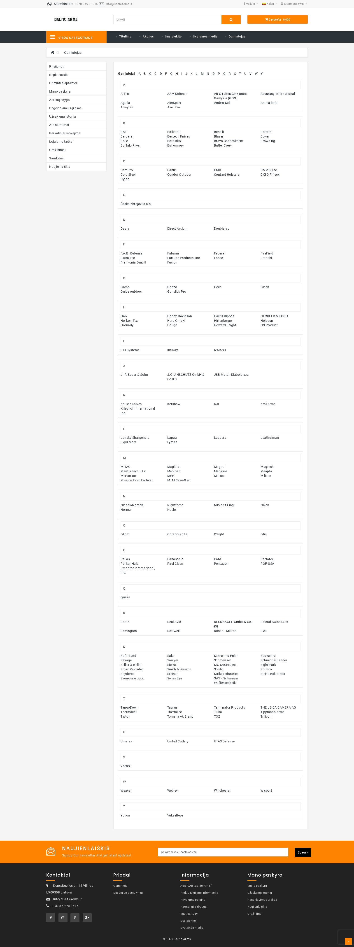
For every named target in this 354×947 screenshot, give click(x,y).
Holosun (267, 320)
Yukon (125, 815)
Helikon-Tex (129, 320)
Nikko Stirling (224, 505)
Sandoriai (56, 158)
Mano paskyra (60, 91)
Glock (265, 287)
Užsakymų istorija (62, 116)
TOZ (217, 716)
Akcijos (148, 36)
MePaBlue (128, 476)
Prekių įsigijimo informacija (199, 892)
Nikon (265, 505)
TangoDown (130, 707)
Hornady (127, 325)
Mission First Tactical (136, 480)
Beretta (266, 132)
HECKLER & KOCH (274, 316)
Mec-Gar (173, 471)
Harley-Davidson (179, 316)
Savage (126, 660)
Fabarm (173, 253)
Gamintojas (237, 36)
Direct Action (177, 228)
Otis (264, 534)
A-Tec (125, 94)
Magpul (219, 467)
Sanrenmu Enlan (226, 656)
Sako (171, 656)
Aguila (125, 103)
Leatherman (270, 437)
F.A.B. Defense (131, 253)
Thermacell (129, 712)
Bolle (124, 141)
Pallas (125, 559)
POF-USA (267, 563)
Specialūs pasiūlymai (128, 892)
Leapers (220, 437)
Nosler (172, 509)
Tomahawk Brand (180, 716)
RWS (264, 631)
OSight (219, 534)
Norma (126, 509)
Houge (172, 325)
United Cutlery (178, 741)
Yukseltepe (175, 815)
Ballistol (173, 132)
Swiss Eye (174, 678)
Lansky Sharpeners (135, 437)
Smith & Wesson (179, 669)
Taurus (172, 707)
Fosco (218, 258)
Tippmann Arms (272, 712)
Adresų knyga (59, 100)
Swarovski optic (132, 678)
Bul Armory (175, 145)
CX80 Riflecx (270, 174)
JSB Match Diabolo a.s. (231, 374)
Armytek (127, 107)
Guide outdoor (131, 291)
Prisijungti (57, 66)
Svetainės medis (205, 36)
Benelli (219, 132)
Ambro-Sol (222, 103)
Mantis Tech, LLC (133, 471)
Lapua (172, 437)
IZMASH (220, 350)
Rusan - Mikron (225, 631)
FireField (267, 253)
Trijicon (266, 716)
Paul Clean (175, 563)
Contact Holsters (227, 174)
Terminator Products (229, 707)
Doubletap (222, 228)
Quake (125, 597)
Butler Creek (223, 145)
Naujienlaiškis (59, 166)
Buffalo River (130, 145)
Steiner (172, 674)
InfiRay (172, 350)
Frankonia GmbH (133, 262)
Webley (172, 790)
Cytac (125, 179)
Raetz (125, 622)
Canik (171, 170)
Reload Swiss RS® (274, 622)
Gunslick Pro (176, 291)
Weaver (126, 790)
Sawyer (172, 660)
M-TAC (125, 467)
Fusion (172, 262)
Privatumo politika (192, 899)
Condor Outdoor (179, 174)
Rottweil (173, 631)
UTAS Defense (224, 741)
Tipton (125, 716)
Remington (129, 631)
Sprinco (266, 669)
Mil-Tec (219, 476)
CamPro (127, 170)
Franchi (266, 258)
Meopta (266, 471)
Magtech (267, 467)
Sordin (219, 669)
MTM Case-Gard (179, 480)
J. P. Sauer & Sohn (134, 374)
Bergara (127, 136)
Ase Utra (173, 107)
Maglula (173, 467)
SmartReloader (132, 669)
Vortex (125, 766)
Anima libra (269, 103)
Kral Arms (268, 404)
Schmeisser (222, 660)
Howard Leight (225, 325)
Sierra (171, 665)
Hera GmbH (176, 320)
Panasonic (175, 559)
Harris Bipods (224, 316)
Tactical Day (189, 913)
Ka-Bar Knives (131, 404)
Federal (219, 253)
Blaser (219, 136)
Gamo (125, 287)
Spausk (303, 852)
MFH (171, 476)
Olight (125, 534)
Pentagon (221, 563)
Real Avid (174, 622)
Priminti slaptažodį (63, 83)
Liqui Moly (128, 442)
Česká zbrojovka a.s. (136, 204)
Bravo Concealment (229, 141)
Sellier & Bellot (131, 665)
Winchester (222, 790)
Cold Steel (128, 174)
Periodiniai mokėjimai (65, 133)
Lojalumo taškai (61, 141)
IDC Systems (130, 350)
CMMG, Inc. (269, 170)
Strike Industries (226, 674)
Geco (218, 287)
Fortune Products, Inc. (184, 258)
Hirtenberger (223, 320)
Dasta (125, 228)
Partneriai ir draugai (193, 906)
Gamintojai (120, 885)
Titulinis (125, 36)
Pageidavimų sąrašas (65, 108)
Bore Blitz (174, 141)
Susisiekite (173, 36)
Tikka (218, 712)
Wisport (266, 790)
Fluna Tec (128, 258)
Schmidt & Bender (274, 660)
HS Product (269, 325)
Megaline (221, 471)
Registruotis (58, 75)
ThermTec (174, 712)
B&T (124, 132)
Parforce (267, 559)
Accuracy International (278, 94)
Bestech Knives (178, 136)
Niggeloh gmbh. (132, 505)
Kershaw (174, 404)
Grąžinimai (57, 150)
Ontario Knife (177, 534)
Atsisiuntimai (59, 125)
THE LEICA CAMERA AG (278, 707)
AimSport (174, 103)
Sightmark (268, 665)
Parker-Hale (129, 563)
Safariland (128, 656)
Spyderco (128, 674)
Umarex (126, 741)
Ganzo (172, 287)
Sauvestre (268, 656)
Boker (265, 136)
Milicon (266, 476)
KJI (216, 404)
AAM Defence (177, 94)
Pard (217, 559)
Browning (268, 141)
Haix (124, 316)
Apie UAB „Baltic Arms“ (196, 885)
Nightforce (175, 505)
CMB (217, 170)
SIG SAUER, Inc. (226, 665)
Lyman (172, 442)
